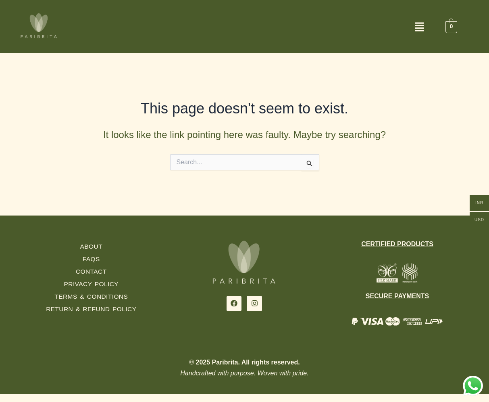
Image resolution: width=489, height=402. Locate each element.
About (91, 246)
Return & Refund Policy (91, 309)
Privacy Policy (91, 284)
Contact (91, 271)
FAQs (91, 258)
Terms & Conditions (91, 296)
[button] (244, 28)
